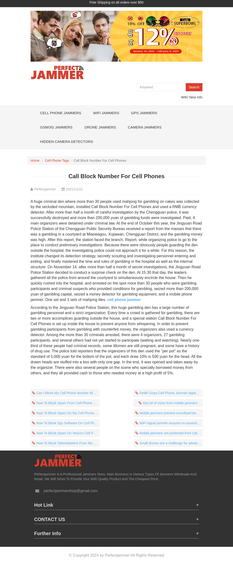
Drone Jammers (100, 127)
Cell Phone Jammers (60, 113)
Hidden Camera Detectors (66, 142)
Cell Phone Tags (57, 160)
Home (35, 160)
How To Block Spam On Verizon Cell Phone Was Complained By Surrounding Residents (67, 433)
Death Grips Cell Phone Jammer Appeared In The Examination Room (170, 393)
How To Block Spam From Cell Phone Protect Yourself (67, 403)
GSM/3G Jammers (56, 127)
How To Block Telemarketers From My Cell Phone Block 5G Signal (67, 443)
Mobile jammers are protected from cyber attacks (170, 433)
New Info (195, 97)
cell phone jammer (124, 300)
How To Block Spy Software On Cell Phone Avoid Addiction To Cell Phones (67, 423)
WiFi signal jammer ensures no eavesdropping (170, 423)
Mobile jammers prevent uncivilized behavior (170, 413)
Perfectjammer (45, 189)
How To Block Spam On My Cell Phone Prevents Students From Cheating (67, 413)
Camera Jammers (145, 127)
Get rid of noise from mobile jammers (170, 403)
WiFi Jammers (106, 113)
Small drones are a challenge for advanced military (170, 443)
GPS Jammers (144, 113)
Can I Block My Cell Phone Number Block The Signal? (67, 393)
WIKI (184, 97)
